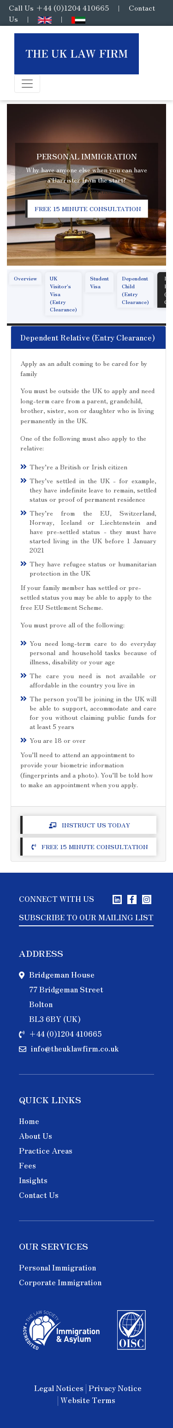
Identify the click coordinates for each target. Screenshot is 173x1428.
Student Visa (99, 282)
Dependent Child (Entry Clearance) (135, 289)
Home (67, 191)
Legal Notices (59, 1388)
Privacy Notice (115, 1388)
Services (101, 191)
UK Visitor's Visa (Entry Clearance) (63, 293)
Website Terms (87, 1400)
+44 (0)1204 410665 (72, 7)
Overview (25, 278)
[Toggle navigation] (27, 83)
